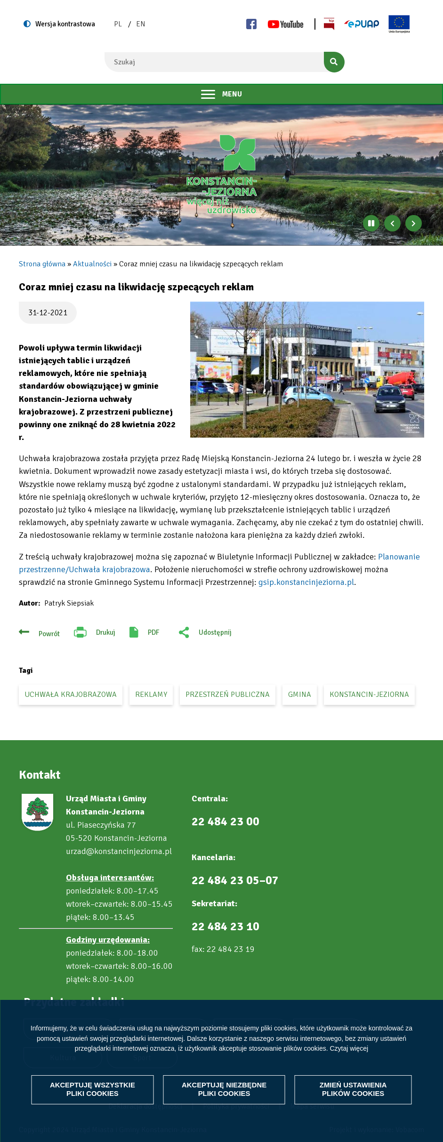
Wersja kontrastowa (65, 24)
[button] (307, 370)
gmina (299, 694)
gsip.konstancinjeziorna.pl (306, 582)
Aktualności (92, 264)
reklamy (151, 694)
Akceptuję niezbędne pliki (224, 1089)
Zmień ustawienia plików (353, 1089)
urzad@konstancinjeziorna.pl (119, 851)
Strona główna (42, 264)
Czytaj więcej (349, 1048)
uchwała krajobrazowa (70, 694)
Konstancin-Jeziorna (369, 694)
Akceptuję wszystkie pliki (92, 1089)
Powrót (49, 634)
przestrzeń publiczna (227, 694)
